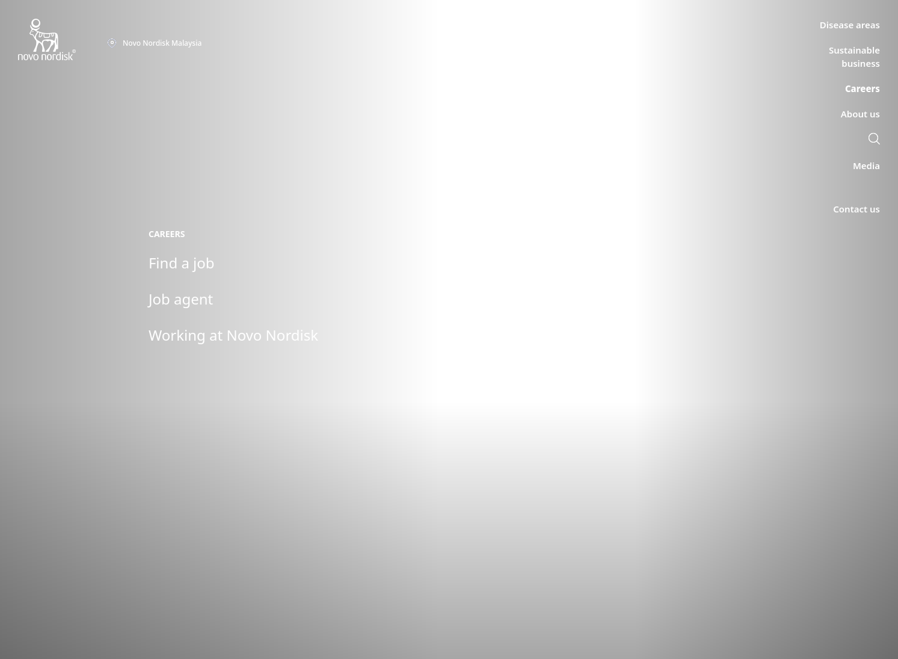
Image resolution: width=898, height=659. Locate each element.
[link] (874, 140)
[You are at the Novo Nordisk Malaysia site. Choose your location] (154, 43)
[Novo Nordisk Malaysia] (62, 40)
